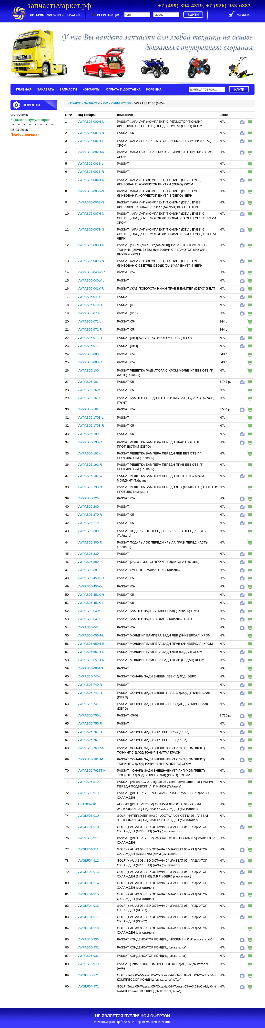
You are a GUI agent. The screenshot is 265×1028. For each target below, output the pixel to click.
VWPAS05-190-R (90, 442)
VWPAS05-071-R (90, 329)
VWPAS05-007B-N (91, 229)
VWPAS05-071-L (90, 321)
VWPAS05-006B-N (91, 202)
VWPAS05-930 (88, 939)
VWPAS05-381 (88, 570)
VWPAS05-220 (88, 498)
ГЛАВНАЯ (23, 89)
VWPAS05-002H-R (91, 152)
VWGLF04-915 (88, 894)
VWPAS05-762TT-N (92, 770)
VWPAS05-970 (88, 964)
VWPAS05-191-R (90, 464)
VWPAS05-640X (89, 611)
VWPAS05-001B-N (91, 133)
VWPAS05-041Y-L (90, 297)
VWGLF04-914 (88, 883)
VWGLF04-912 (88, 860)
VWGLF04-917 (88, 917)
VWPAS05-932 (88, 955)
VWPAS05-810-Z (90, 782)
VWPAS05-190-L (90, 434)
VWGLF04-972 (88, 986)
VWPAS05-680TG (90, 668)
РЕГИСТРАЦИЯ (108, 15)
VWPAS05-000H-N (91, 121)
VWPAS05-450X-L (91, 586)
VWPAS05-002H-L (91, 141)
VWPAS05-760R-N (91, 748)
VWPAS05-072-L (90, 346)
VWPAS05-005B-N (91, 191)
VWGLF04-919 (88, 928)
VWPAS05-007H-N (91, 213)
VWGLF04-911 (88, 849)
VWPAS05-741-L (90, 704)
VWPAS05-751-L (90, 740)
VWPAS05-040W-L (91, 280)
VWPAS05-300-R (90, 542)
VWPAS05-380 (88, 562)
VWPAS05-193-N (90, 487)
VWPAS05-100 (88, 370)
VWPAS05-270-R (90, 514)
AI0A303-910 (87, 804)
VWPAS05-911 (88, 838)
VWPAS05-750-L (90, 715)
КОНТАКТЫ (91, 89)
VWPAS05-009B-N (91, 261)
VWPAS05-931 (88, 947)
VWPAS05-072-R (90, 338)
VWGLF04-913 (88, 872)
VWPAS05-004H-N (91, 180)
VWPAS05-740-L (90, 676)
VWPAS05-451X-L (91, 603)
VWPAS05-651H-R (91, 660)
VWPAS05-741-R (90, 693)
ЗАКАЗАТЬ (45, 89)
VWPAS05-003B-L (91, 163)
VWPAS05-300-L (90, 531)
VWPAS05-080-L (90, 354)
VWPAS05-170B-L (91, 417)
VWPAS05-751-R (90, 732)
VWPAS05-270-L (90, 523)
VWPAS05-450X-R (91, 578)
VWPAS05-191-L (90, 453)
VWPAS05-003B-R (91, 171)
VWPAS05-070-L (90, 313)
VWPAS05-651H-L (91, 652)
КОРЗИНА (154, 89)
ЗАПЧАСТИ (68, 89)
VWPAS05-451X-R (91, 594)
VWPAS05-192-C (90, 476)
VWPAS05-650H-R (91, 643)
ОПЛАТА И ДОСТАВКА (123, 89)
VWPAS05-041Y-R (91, 288)
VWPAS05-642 (88, 627)
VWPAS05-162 (88, 409)
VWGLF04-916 (88, 905)
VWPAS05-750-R (90, 723)
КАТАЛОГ (74, 103)
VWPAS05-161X (89, 398)
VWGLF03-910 (88, 815)
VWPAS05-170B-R (91, 425)
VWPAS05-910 (88, 793)
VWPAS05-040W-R (91, 272)
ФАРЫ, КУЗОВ (121, 103)
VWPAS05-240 (88, 506)
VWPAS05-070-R (90, 305)
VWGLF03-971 (88, 975)
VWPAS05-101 (88, 381)
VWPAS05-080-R (90, 362)
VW (105, 103)
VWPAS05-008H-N (91, 245)
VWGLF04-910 (88, 827)
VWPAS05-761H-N (91, 759)
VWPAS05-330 (88, 553)
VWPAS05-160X (89, 390)
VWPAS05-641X (89, 619)
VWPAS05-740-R (90, 684)
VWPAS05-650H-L (91, 635)
